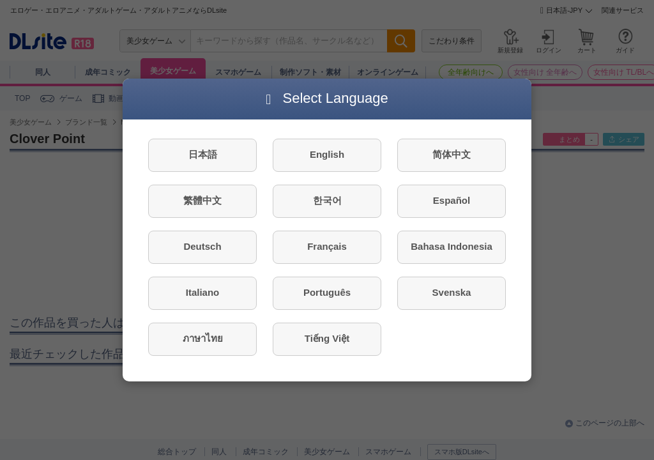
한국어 (327, 200)
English (327, 154)
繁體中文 (202, 200)
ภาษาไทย (203, 338)
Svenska (451, 292)
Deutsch (202, 246)
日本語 (202, 154)
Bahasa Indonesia (451, 246)
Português (327, 292)
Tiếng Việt (327, 338)
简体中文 (451, 154)
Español (451, 200)
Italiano (203, 292)
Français (327, 246)
